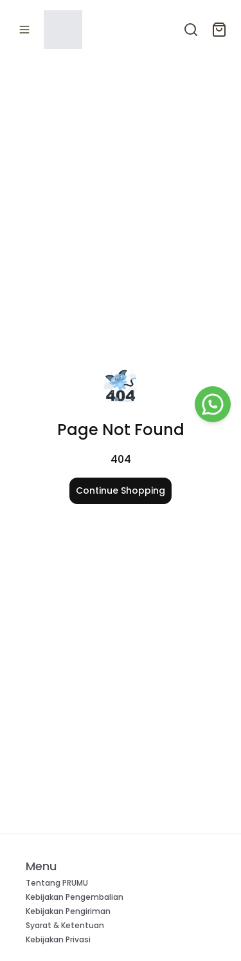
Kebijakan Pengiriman (68, 911)
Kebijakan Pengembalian (74, 896)
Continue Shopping (120, 490)
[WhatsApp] (213, 404)
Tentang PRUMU (57, 882)
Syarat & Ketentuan (65, 925)
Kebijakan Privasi (58, 939)
